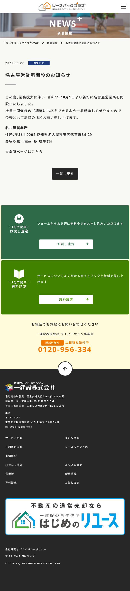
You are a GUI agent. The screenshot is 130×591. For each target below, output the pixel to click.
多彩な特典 (72, 438)
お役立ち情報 (14, 465)
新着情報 (71, 474)
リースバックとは (76, 447)
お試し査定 (72, 482)
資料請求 (11, 482)
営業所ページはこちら (24, 151)
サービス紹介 (14, 438)
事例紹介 (11, 456)
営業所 (9, 474)
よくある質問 (74, 465)
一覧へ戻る (65, 174)
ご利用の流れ (14, 447)
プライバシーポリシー (33, 549)
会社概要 (10, 549)
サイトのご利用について (20, 555)
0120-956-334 (65, 349)
